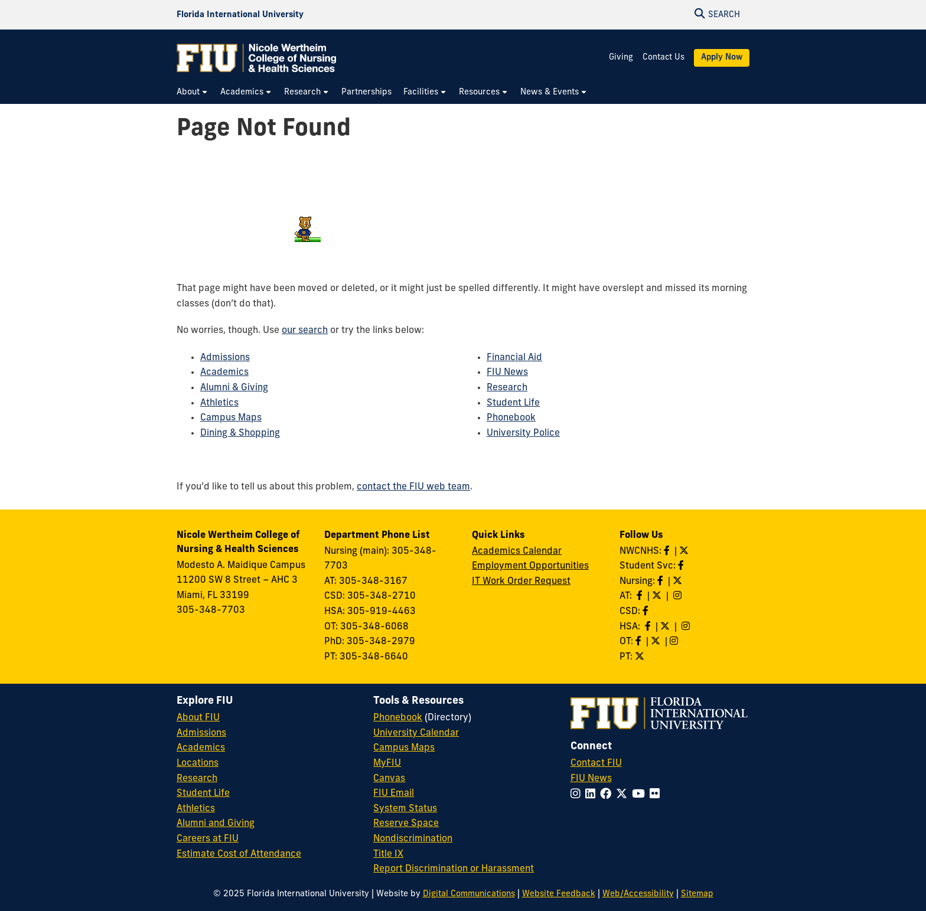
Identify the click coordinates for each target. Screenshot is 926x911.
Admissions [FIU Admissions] (201, 733)
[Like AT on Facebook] (641, 596)
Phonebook (511, 418)
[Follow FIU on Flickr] (657, 795)
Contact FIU (596, 763)
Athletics (219, 403)
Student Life (513, 403)
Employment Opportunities (530, 566)
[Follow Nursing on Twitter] (678, 581)
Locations (198, 763)
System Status (405, 809)
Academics (224, 372)
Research (507, 388)
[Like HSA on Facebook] (649, 627)
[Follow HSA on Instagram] (687, 627)
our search (305, 330)
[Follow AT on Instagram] (678, 596)
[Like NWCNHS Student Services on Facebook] (682, 566)
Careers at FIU (208, 839)
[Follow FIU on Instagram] (577, 795)
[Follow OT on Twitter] (657, 641)
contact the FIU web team (413, 487)
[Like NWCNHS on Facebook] (668, 551)
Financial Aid (514, 358)
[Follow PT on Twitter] (641, 657)
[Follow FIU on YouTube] (641, 795)
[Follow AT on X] (658, 596)
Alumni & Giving (234, 388)
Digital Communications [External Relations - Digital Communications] (469, 894)
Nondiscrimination (412, 839)
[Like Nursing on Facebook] (661, 581)
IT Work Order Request (521, 581)
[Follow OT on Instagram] (675, 641)
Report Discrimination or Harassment (453, 869)
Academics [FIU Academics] (201, 748)
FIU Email (393, 793)
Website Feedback (558, 894)
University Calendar (416, 733)
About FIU (198, 718)
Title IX (388, 854)
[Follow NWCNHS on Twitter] (685, 551)
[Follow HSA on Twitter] (666, 627)
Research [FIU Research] (197, 778)
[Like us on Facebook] (647, 611)
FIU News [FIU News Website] (591, 778)
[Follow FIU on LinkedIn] (592, 795)
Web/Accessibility (638, 894)
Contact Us (663, 57)
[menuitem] (192, 92)
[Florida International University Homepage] (240, 14)
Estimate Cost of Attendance (239, 854)
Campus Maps (231, 418)
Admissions (225, 358)
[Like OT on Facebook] (639, 641)
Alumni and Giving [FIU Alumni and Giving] (216, 823)
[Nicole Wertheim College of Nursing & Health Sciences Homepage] (256, 58)
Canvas (389, 778)
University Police (523, 433)
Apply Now (721, 57)
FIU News (507, 372)
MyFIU (387, 763)
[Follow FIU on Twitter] (624, 795)
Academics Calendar (517, 551)
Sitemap (697, 894)
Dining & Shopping (240, 433)
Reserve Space (406, 823)
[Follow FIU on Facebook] (608, 795)
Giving (621, 57)
